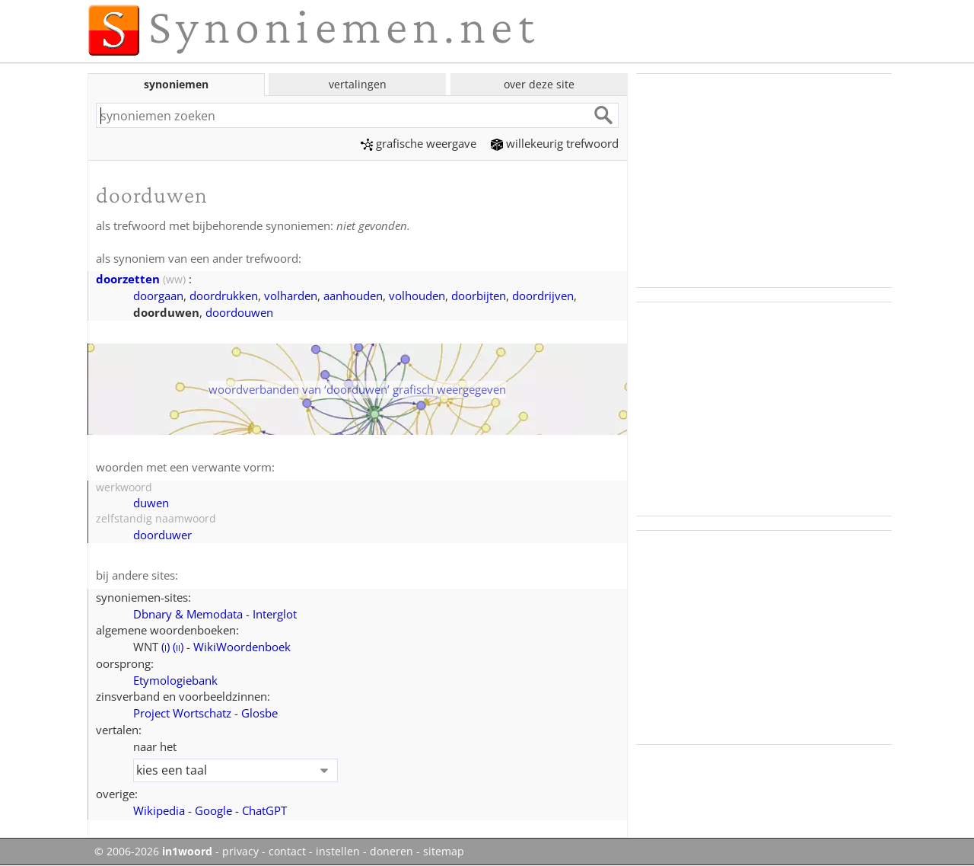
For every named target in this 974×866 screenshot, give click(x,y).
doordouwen (239, 312)
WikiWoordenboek (242, 646)
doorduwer (162, 534)
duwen (151, 502)
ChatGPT (264, 810)
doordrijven (543, 295)
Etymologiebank (175, 680)
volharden (290, 295)
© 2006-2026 (153, 851)
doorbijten (478, 295)
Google (213, 810)
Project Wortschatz (182, 713)
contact (287, 851)
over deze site (539, 84)
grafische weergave (418, 143)
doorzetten (128, 278)
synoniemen (176, 84)
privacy (240, 851)
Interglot (275, 614)
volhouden (417, 295)
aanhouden (353, 295)
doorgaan (158, 295)
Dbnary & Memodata (188, 614)
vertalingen (358, 84)
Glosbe (259, 713)
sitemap (443, 851)
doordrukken (223, 295)
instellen (338, 851)
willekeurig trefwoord (555, 143)
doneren (391, 851)
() (165, 646)
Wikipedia (159, 810)
